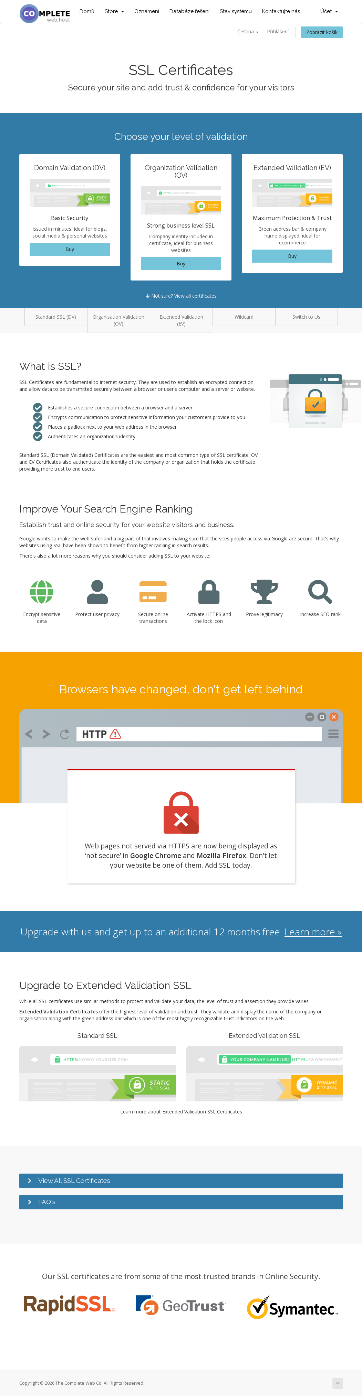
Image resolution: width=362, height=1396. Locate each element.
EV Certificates (45, 462)
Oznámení (146, 11)
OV (254, 455)
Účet (329, 11)
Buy (69, 249)
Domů (87, 11)
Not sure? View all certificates (181, 296)
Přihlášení (278, 31)
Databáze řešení (189, 11)
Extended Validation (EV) (181, 320)
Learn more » (313, 931)
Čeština (248, 31)
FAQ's (46, 1202)
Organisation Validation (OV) (118, 320)
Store (114, 11)
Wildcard (244, 317)
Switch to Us (306, 317)
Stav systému (236, 11)
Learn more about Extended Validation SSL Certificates (181, 1111)
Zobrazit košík (322, 32)
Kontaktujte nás (281, 11)
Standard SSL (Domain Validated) (56, 455)
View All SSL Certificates (74, 1180)
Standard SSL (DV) (55, 317)
